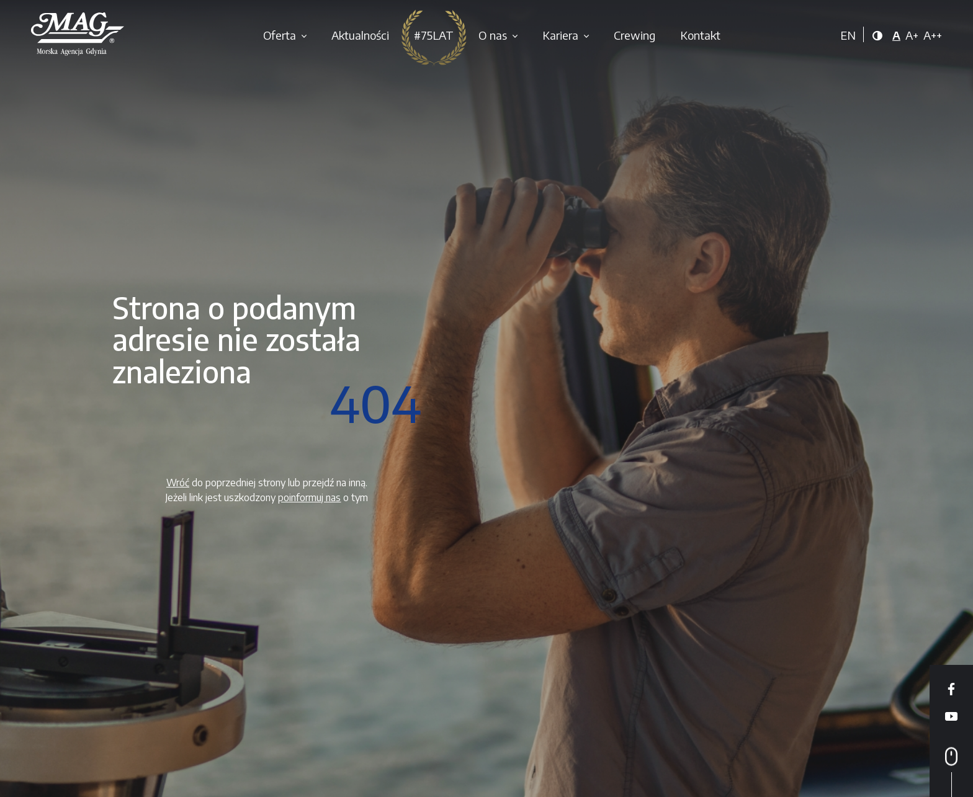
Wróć (177, 482)
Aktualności (360, 35)
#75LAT (434, 35)
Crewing (634, 35)
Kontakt (700, 35)
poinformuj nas (309, 497)
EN (848, 35)
